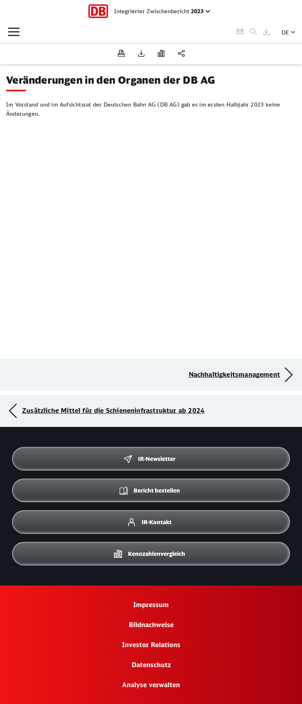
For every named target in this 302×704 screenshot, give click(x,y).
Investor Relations (151, 645)
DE (285, 32)
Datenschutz (151, 665)
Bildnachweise (151, 625)
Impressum (151, 605)
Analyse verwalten (151, 685)
